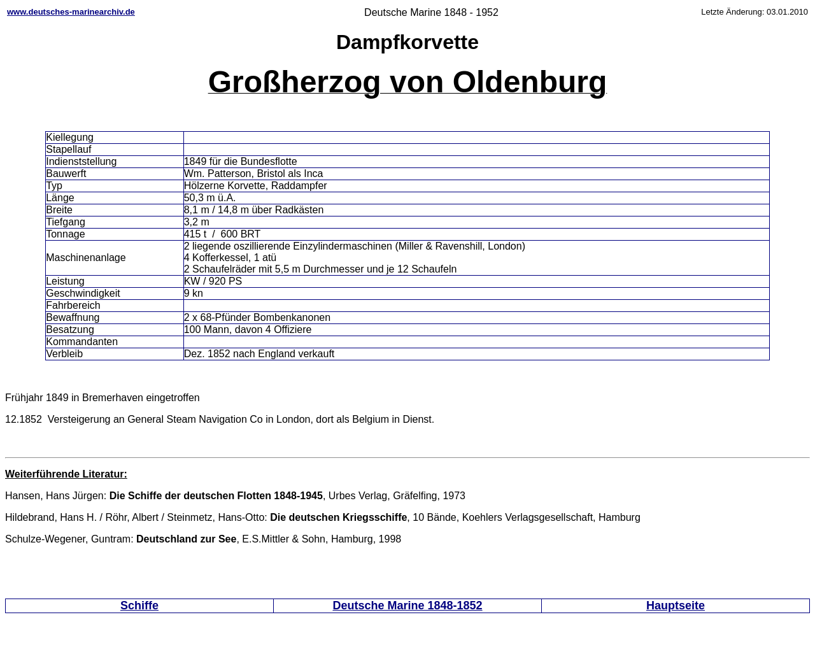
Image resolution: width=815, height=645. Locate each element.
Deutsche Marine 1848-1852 (407, 605)
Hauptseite (675, 605)
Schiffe (139, 605)
